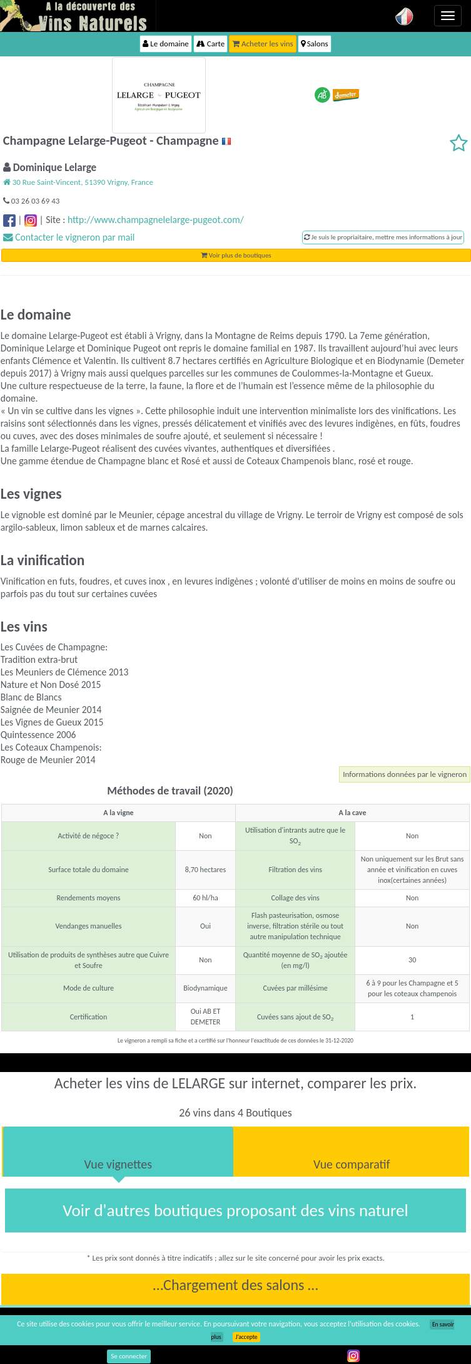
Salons (314, 43)
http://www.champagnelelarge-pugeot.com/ (156, 220)
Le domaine (165, 43)
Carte (210, 43)
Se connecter (129, 1356)
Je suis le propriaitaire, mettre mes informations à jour (383, 237)
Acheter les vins (262, 43)
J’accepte (246, 1337)
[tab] (118, 1152)
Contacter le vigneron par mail (69, 237)
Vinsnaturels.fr (78, 15)
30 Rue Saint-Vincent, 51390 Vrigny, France (78, 182)
